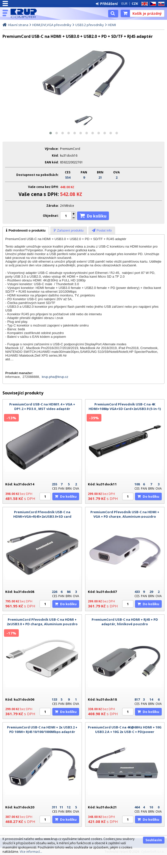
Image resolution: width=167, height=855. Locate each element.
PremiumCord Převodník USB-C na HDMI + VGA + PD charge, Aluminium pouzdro (124, 514)
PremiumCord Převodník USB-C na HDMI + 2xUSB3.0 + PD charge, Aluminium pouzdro (42, 621)
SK (160, 4)
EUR (124, 3)
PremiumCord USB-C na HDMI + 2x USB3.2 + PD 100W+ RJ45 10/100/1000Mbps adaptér (42, 729)
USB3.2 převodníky (89, 25)
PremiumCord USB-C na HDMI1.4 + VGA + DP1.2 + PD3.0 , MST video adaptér (42, 406)
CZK (135, 3)
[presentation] (26, 230)
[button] (51, 133)
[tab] (26, 231)
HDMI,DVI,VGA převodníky (51, 25)
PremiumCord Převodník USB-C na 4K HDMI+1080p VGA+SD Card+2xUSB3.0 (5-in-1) (125, 406)
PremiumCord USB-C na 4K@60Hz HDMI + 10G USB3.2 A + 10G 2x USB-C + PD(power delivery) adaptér (124, 731)
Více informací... (31, 851)
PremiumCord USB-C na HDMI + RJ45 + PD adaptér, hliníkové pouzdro (125, 621)
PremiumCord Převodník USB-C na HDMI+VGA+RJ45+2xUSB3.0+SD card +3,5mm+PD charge (42, 516)
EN (144, 4)
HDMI (112, 25)
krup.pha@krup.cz (55, 377)
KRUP (26, 13)
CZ (152, 4)
